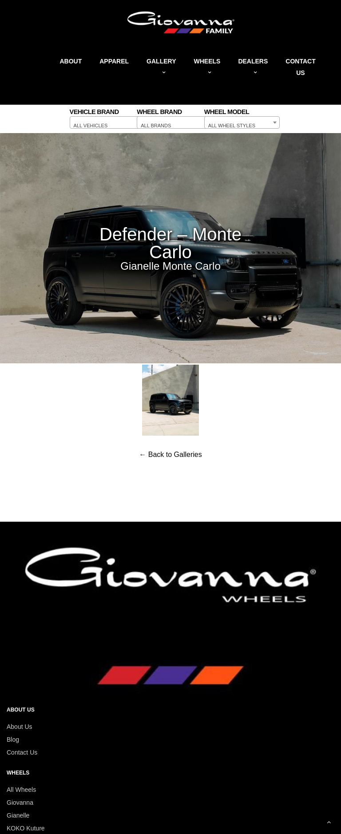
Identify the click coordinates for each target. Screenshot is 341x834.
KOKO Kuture (26, 828)
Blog (13, 739)
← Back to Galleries (170, 454)
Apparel (114, 61)
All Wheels (21, 789)
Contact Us (22, 752)
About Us (19, 726)
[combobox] (107, 122)
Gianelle (18, 815)
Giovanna (20, 802)
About (70, 61)
